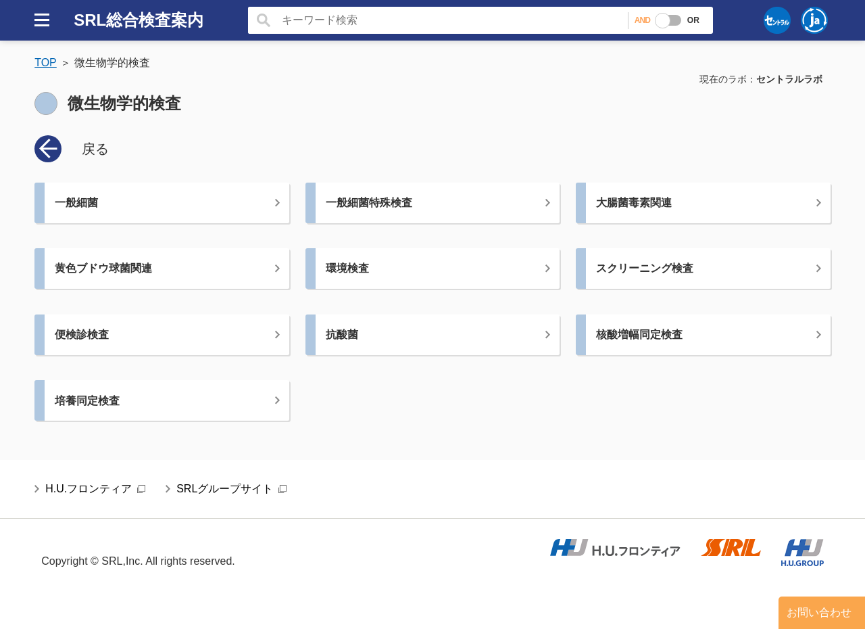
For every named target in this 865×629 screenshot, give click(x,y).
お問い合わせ (819, 612)
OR (693, 20)
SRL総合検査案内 (138, 20)
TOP (45, 62)
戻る (95, 148)
